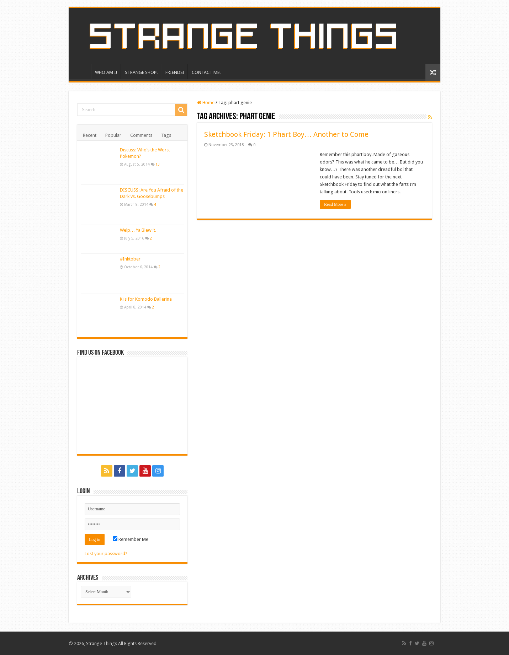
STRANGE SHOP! (141, 72)
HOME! (81, 71)
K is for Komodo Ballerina (146, 299)
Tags (166, 135)
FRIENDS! (174, 72)
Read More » (335, 204)
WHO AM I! (106, 72)
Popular (113, 135)
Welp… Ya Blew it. (138, 230)
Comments (141, 135)
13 (157, 164)
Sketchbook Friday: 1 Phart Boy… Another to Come (286, 134)
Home (205, 102)
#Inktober (130, 259)
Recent (89, 135)
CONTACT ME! (206, 72)
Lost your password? (106, 553)
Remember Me (130, 539)
